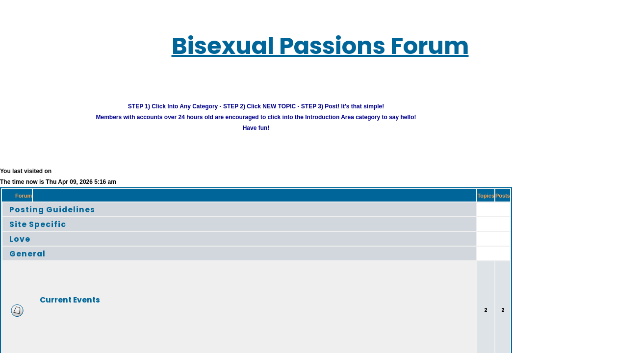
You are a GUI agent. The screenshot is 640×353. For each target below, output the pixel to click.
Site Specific (29, 218)
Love (14, 233)
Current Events (58, 294)
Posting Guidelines (41, 204)
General (21, 248)
